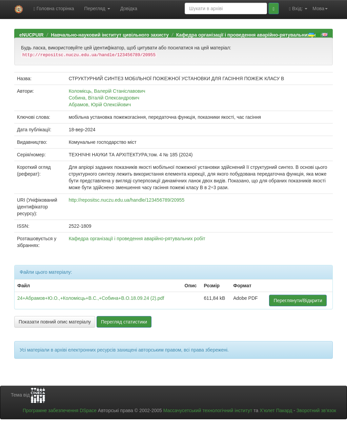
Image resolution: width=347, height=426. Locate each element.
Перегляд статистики (124, 321)
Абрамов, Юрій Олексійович (100, 104)
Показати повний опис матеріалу (55, 321)
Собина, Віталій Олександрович (104, 97)
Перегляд (97, 8)
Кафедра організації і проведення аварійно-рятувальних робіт (250, 35)
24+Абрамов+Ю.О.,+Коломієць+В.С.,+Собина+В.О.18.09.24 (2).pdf (90, 298)
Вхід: (298, 9)
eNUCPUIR (31, 35)
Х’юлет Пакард (276, 410)
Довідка (128, 8)
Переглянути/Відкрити (297, 300)
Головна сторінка (54, 9)
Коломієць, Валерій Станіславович (107, 91)
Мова (320, 8)
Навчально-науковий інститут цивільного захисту (110, 35)
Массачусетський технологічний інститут (207, 410)
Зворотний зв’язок (316, 410)
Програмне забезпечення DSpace (60, 410)
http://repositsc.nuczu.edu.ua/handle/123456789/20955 (127, 200)
